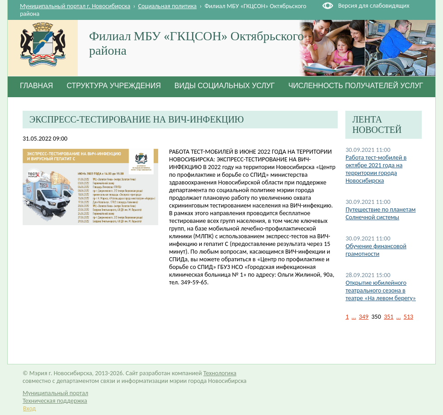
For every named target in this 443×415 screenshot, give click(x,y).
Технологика (219, 373)
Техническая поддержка (55, 401)
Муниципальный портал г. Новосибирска (75, 6)
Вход (29, 408)
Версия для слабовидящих (373, 5)
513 (408, 317)
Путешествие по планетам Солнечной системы (380, 213)
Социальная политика (167, 6)
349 (363, 317)
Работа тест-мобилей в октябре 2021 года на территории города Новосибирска (375, 169)
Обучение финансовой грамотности (375, 250)
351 (388, 317)
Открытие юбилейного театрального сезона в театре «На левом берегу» (380, 290)
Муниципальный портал (55, 393)
